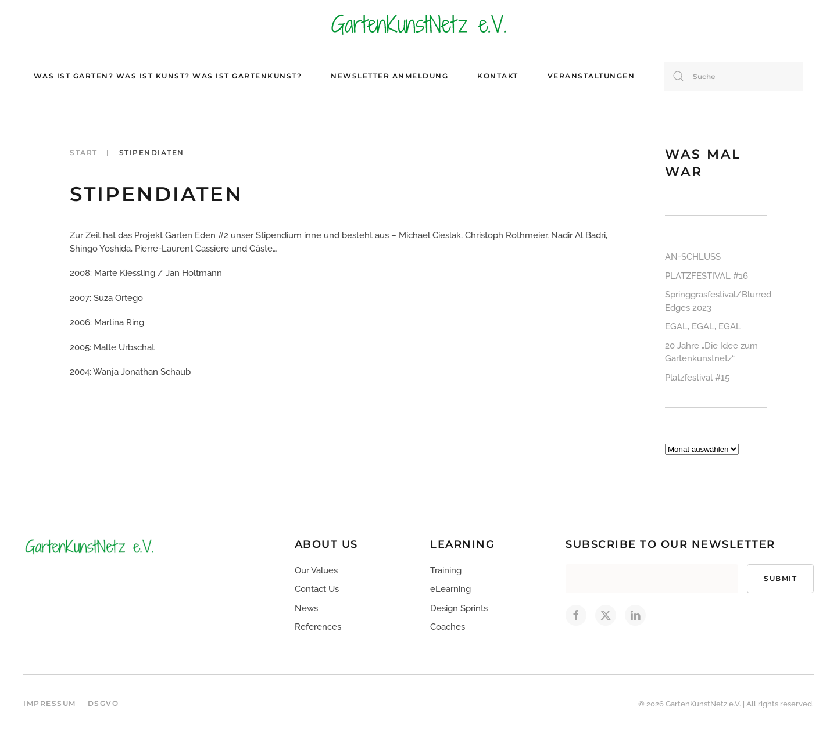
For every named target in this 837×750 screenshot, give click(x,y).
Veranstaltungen (591, 75)
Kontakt (497, 75)
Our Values (316, 570)
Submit (780, 578)
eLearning (450, 589)
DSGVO (103, 703)
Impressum (49, 703)
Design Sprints (459, 608)
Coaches (447, 627)
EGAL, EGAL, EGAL (703, 326)
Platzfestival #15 (697, 377)
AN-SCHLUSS (693, 257)
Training (446, 570)
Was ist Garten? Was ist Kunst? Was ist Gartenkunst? (168, 75)
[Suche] (733, 76)
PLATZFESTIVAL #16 (706, 276)
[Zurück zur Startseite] (418, 23)
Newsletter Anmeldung (389, 75)
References (318, 627)
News (306, 608)
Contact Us (317, 589)
